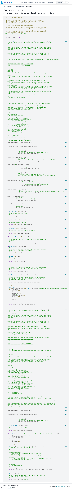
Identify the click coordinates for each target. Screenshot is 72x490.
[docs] (66, 41)
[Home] (4, 6)
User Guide (31, 2)
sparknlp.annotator (20, 6)
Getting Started (23, 2)
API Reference (50, 2)
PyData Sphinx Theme (61, 486)
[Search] (62, 2)
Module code (9, 6)
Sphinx (10, 488)
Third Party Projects (40, 2)
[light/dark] (70, 2)
